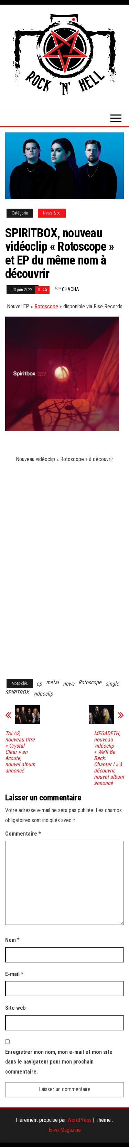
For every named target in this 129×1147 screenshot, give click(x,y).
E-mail (14, 974)
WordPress (79, 1120)
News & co (52, 213)
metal (52, 682)
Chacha (70, 289)
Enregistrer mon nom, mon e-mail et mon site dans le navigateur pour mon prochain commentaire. (58, 1062)
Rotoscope (46, 306)
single (112, 683)
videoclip (43, 693)
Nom (12, 940)
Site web (15, 1008)
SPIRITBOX (17, 692)
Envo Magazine (65, 1130)
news (68, 683)
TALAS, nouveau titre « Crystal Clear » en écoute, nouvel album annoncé (20, 752)
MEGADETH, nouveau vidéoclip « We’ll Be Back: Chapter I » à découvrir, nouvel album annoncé (109, 758)
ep (39, 683)
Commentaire (23, 833)
